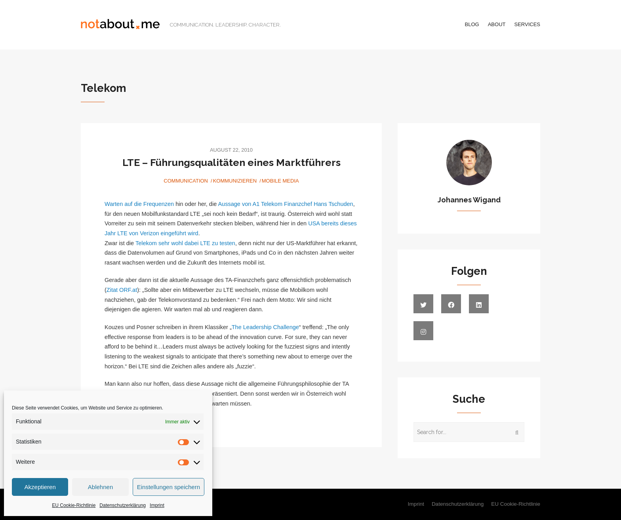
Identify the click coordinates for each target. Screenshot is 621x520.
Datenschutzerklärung (122, 505)
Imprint (157, 505)
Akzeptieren (40, 487)
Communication (186, 181)
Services (527, 24)
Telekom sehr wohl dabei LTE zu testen (185, 243)
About (497, 24)
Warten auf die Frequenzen (139, 204)
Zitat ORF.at (122, 290)
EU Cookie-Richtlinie (73, 505)
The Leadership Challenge (265, 327)
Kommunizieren (235, 181)
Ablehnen (100, 487)
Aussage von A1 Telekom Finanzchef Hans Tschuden (285, 204)
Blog (472, 24)
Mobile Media (280, 181)
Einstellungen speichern (168, 487)
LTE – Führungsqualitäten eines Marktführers (231, 162)
